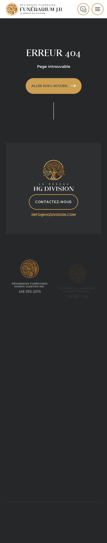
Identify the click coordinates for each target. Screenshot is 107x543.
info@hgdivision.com (53, 215)
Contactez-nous (53, 202)
